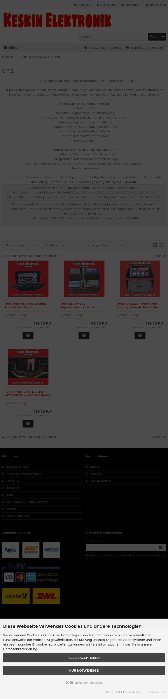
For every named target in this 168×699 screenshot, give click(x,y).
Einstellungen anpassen (84, 682)
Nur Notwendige (84, 670)
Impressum (156, 692)
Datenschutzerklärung (123, 692)
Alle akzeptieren (84, 658)
